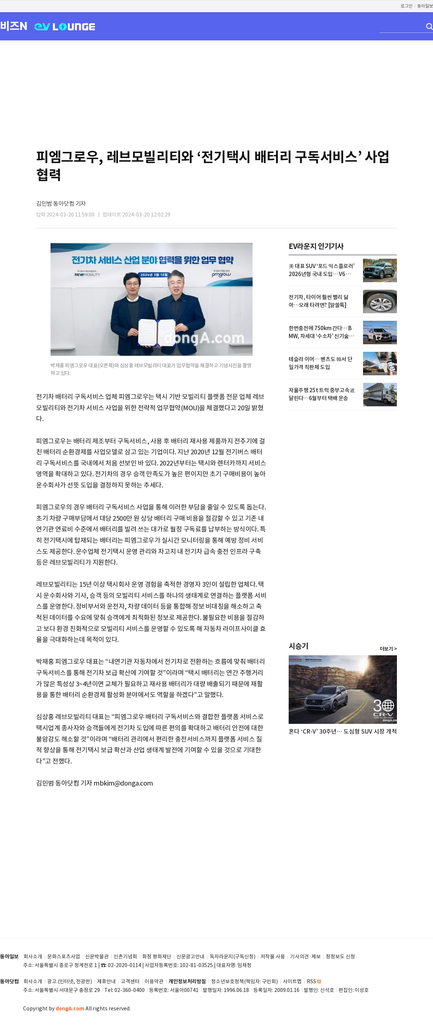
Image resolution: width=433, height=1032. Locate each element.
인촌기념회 (125, 957)
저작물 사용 (273, 957)
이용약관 (154, 982)
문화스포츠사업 (63, 957)
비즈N (13, 25)
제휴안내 (106, 982)
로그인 (406, 6)
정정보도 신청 (340, 957)
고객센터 (130, 982)
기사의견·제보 (305, 957)
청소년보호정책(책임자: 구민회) (244, 982)
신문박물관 (97, 957)
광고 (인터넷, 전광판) (69, 982)
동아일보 (425, 6)
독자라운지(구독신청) (232, 957)
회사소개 (32, 957)
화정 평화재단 (156, 957)
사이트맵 (292, 982)
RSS (314, 982)
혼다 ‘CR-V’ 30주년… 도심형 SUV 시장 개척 (343, 731)
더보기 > (388, 649)
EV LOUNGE (64, 26)
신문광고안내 (190, 957)
